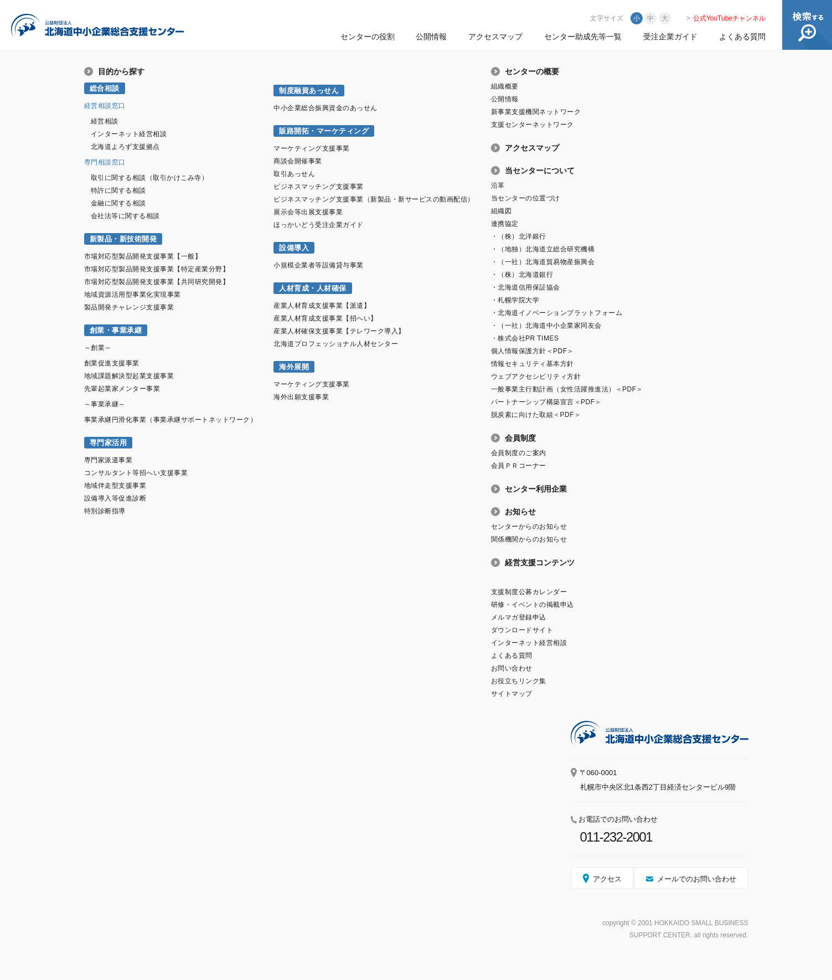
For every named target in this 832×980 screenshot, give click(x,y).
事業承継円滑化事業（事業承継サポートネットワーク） (170, 420)
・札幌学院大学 (515, 300)
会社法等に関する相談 (125, 216)
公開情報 (431, 36)
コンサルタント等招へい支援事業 (136, 473)
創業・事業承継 (116, 330)
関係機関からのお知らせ (529, 539)
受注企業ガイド (670, 36)
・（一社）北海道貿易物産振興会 (543, 262)
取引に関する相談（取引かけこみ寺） (150, 178)
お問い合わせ (512, 668)
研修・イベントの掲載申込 (532, 604)
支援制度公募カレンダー (529, 592)
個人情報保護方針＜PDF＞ (532, 351)
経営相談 (104, 121)
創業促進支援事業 (111, 363)
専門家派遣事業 (108, 460)
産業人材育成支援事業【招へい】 (325, 318)
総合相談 (105, 88)
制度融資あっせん (309, 90)
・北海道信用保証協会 (525, 287)
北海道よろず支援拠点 (125, 147)
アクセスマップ (495, 36)
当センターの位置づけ (525, 198)
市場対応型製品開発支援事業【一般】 (143, 256)
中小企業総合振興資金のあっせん (325, 108)
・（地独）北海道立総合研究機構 (543, 249)
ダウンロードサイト (522, 630)
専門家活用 (108, 443)
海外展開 (294, 367)
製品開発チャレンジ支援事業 (129, 307)
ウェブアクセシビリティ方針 (536, 376)
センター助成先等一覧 (583, 36)
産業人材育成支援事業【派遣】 (321, 306)
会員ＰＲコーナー (518, 466)
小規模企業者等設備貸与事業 (318, 265)
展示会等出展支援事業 (308, 212)
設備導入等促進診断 (115, 498)
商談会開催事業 (297, 161)
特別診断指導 (105, 511)
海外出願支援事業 (301, 397)
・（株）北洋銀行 (518, 236)
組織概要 (505, 86)
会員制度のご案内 (518, 453)
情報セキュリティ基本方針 (532, 364)
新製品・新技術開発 (123, 239)
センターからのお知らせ (529, 526)
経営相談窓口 (105, 106)
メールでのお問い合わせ (696, 879)
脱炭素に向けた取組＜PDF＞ (536, 415)
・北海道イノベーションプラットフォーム (557, 313)
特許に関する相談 (118, 190)
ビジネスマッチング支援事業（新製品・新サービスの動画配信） (373, 199)
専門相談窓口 (105, 162)
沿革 (498, 185)
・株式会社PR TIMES (525, 338)
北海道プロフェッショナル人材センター (335, 344)
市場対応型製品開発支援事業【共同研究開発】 (157, 282)
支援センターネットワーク (532, 124)
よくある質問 (742, 36)
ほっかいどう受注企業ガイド (318, 225)
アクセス (607, 879)
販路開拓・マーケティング (324, 131)
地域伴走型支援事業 (115, 485)
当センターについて (540, 170)
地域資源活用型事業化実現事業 (132, 294)
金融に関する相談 (118, 203)
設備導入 (294, 248)
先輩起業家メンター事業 (122, 389)
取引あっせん (294, 174)
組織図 (501, 211)
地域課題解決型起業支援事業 (129, 376)
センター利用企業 (536, 488)
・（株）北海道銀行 (522, 274)
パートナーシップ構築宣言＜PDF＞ (546, 402)
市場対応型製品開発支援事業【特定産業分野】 (157, 269)
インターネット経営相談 (129, 134)
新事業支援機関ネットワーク (536, 112)
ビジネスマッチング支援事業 (318, 186)
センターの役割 (367, 36)
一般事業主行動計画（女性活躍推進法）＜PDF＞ (567, 389)
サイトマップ (512, 694)
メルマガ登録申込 (518, 617)
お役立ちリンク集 (518, 681)
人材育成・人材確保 (313, 288)
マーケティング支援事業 (311, 148)
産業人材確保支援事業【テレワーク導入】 (339, 331)
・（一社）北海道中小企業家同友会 (546, 325)
